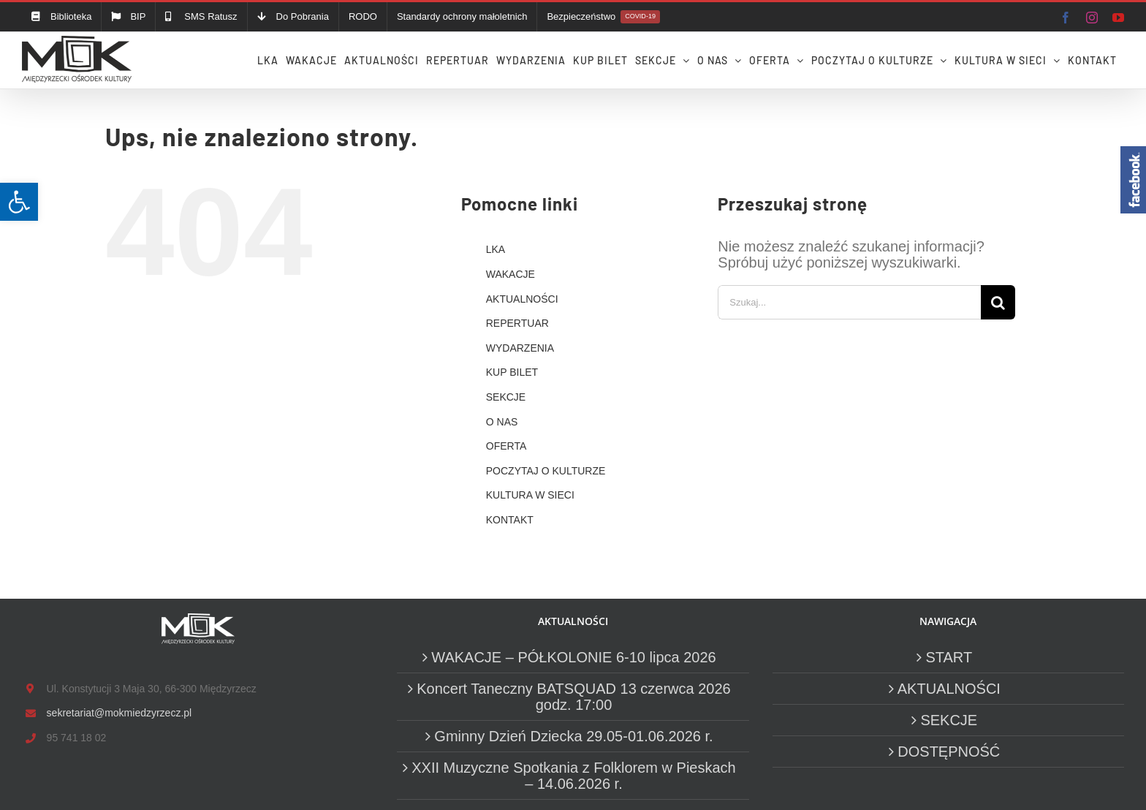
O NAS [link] (502, 422)
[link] (19, 202)
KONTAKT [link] (510, 520)
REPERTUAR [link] (517, 323)
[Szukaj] (998, 302)
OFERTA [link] (506, 446)
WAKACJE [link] (510, 274)
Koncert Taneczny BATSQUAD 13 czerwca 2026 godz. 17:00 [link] (573, 697)
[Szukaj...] (849, 302)
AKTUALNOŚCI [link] (522, 299)
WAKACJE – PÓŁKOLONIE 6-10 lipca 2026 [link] (573, 657)
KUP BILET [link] (512, 372)
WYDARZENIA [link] (520, 348)
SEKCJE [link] (505, 397)
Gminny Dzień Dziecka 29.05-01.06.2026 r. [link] (573, 736)
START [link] (948, 657)
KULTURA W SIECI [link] (530, 495)
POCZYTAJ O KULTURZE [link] (546, 471)
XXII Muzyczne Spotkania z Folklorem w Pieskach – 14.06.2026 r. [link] (573, 776)
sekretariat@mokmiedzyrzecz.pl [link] (119, 713)
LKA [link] (495, 249)
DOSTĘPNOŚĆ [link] (949, 751)
